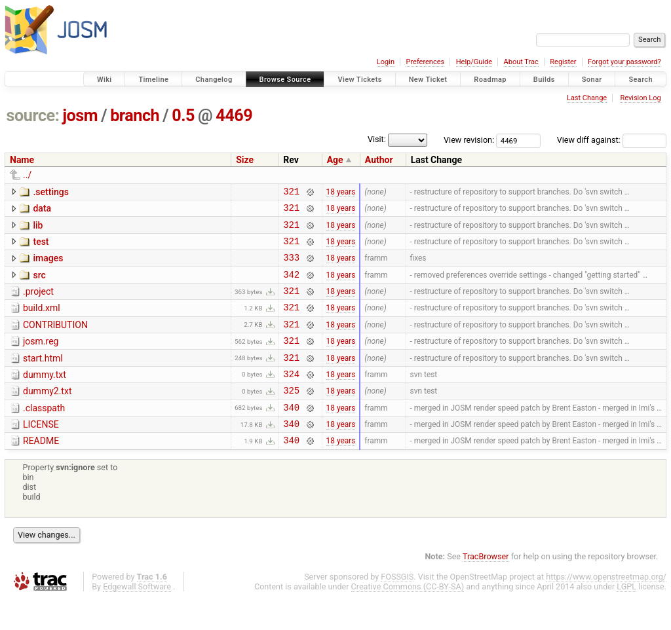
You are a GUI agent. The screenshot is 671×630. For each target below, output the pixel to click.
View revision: (469, 140)
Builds (544, 79)
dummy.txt (44, 396)
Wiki (104, 79)
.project (38, 303)
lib (38, 229)
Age (335, 160)
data (42, 210)
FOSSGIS (397, 608)
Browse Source (285, 79)
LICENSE (41, 452)
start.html (43, 378)
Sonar (592, 79)
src (39, 285)
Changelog (213, 79)
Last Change (587, 98)
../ (27, 175)
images (48, 266)
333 (291, 267)
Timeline (153, 79)
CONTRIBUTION (55, 340)
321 (291, 193)
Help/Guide (474, 62)
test (40, 247)
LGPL (626, 618)
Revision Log (640, 98)
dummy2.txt (47, 414)
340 (291, 434)
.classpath (44, 433)
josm (80, 115)
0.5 (183, 115)
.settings (50, 192)
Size (245, 160)
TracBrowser (486, 588)
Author (379, 160)
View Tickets (359, 79)
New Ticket (428, 79)
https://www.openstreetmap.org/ (606, 608)
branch (134, 115)
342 (291, 286)
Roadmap (490, 79)
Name (22, 160)
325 (291, 415)
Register (563, 62)
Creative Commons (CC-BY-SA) (408, 618)
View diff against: (611, 140)
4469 (234, 115)
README (41, 470)
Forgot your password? (624, 62)
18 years (341, 192)
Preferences (425, 62)
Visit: (377, 139)
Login (385, 62)
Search (640, 79)
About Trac (521, 62)
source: (33, 115)
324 (291, 397)
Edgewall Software (137, 618)
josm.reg (40, 359)
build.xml (41, 321)
